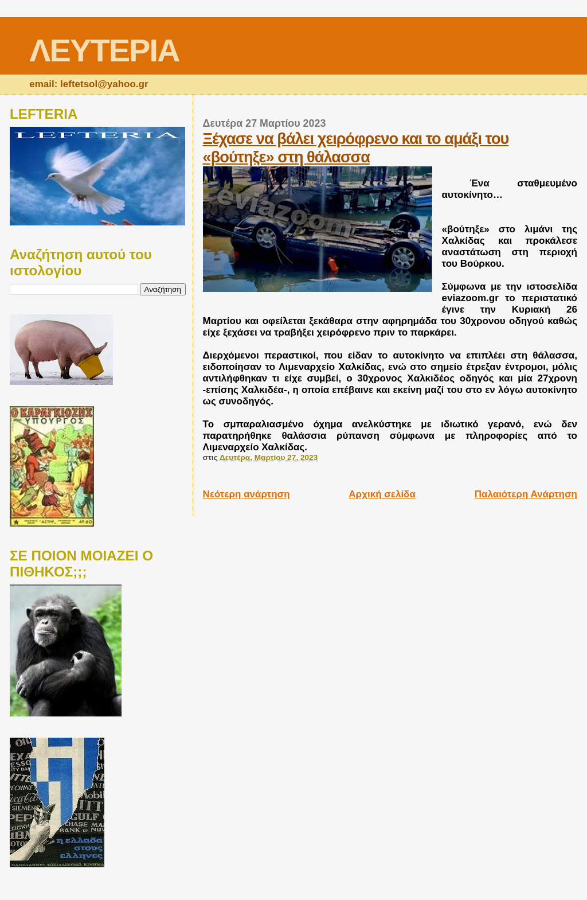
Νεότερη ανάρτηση (246, 494)
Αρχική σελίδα (382, 494)
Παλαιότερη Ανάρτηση (526, 494)
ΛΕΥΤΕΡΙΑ (104, 50)
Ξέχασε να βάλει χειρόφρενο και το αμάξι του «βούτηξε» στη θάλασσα (356, 148)
